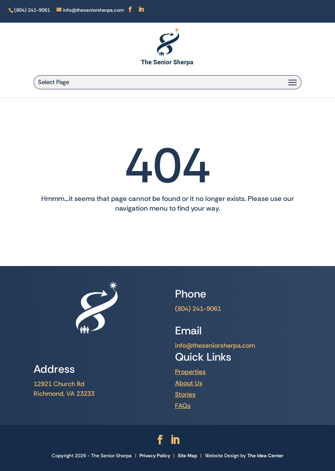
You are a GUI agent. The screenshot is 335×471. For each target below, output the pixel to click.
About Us (188, 383)
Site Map (187, 455)
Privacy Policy (154, 455)
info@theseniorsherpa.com (215, 345)
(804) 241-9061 (198, 308)
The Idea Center (265, 455)
